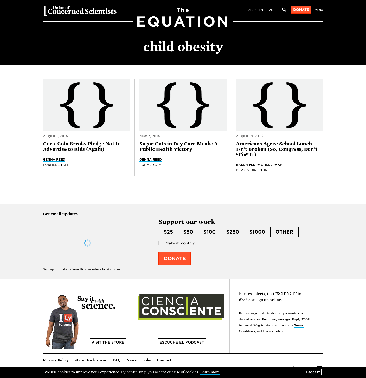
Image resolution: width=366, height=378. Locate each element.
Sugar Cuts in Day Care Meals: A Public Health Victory (178, 146)
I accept (313, 372)
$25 (168, 232)
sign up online (268, 300)
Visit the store (108, 342)
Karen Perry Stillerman (259, 165)
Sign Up (250, 10)
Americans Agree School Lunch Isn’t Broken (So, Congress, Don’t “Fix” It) (277, 149)
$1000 (257, 232)
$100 (209, 232)
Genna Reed (54, 159)
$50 (188, 232)
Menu (319, 10)
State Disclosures (90, 360)
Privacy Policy (56, 360)
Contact (164, 360)
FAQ (117, 360)
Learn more (210, 372)
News (132, 360)
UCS (83, 269)
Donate (301, 10)
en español (268, 10)
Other (284, 232)
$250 (232, 232)
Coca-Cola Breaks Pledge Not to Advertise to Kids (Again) (82, 146)
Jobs (147, 360)
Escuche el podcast (181, 342)
